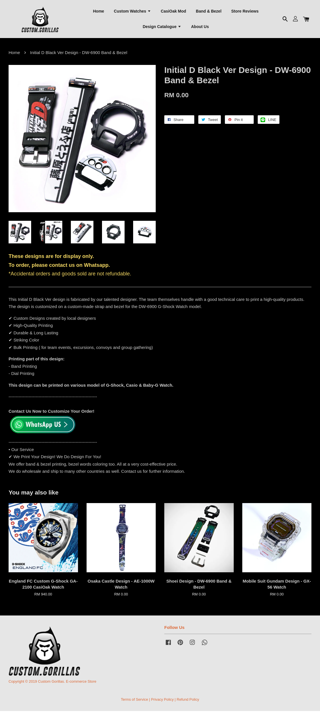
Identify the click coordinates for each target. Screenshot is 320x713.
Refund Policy (188, 701)
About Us (200, 27)
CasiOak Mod (173, 11)
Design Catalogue (162, 27)
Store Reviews (245, 11)
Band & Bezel (208, 11)
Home (98, 11)
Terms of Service (134, 701)
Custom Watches (132, 11)
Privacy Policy (162, 701)
